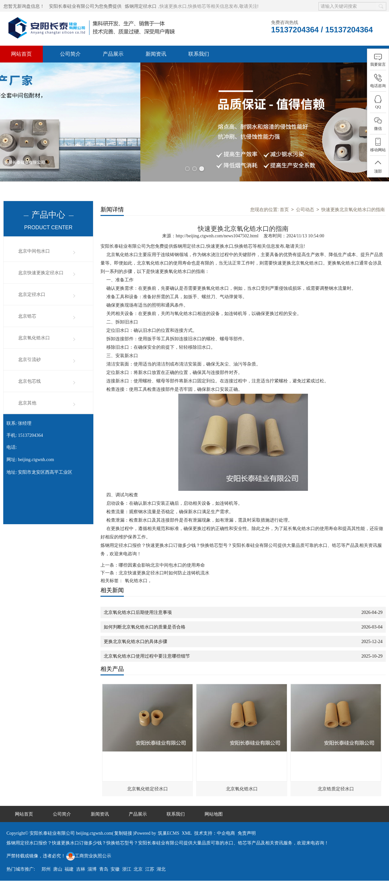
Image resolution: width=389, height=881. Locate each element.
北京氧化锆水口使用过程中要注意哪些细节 (147, 652)
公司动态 (305, 205)
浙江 (126, 865)
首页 (284, 205)
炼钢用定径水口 (141, 6)
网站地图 (214, 810)
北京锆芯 (27, 312)
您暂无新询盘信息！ (24, 6)
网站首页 (21, 54)
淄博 (92, 865)
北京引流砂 (29, 355)
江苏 (149, 865)
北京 (138, 865)
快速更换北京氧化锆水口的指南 (353, 205)
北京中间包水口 (34, 247)
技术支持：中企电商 (214, 829)
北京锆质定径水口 (336, 784)
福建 (69, 865)
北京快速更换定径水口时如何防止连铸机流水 (164, 569)
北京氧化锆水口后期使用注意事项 (138, 608)
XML (187, 829)
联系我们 (198, 54)
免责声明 (247, 829)
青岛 (103, 865)
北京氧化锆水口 (34, 334)
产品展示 (113, 54)
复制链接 (123, 829)
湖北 (161, 865)
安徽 (115, 865)
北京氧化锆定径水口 (147, 784)
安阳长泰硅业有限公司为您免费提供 (85, 6)
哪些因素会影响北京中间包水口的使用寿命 (162, 561)
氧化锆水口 (136, 576)
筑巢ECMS (168, 829)
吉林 (80, 865)
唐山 (57, 865)
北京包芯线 (29, 377)
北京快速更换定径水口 (41, 268)
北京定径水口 (31, 290)
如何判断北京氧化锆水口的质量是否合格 (144, 623)
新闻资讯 (156, 54)
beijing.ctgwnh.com (36, 455)
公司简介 (70, 54)
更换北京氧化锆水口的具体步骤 (135, 637)
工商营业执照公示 (88, 852)
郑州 (46, 865)
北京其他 (27, 399)
